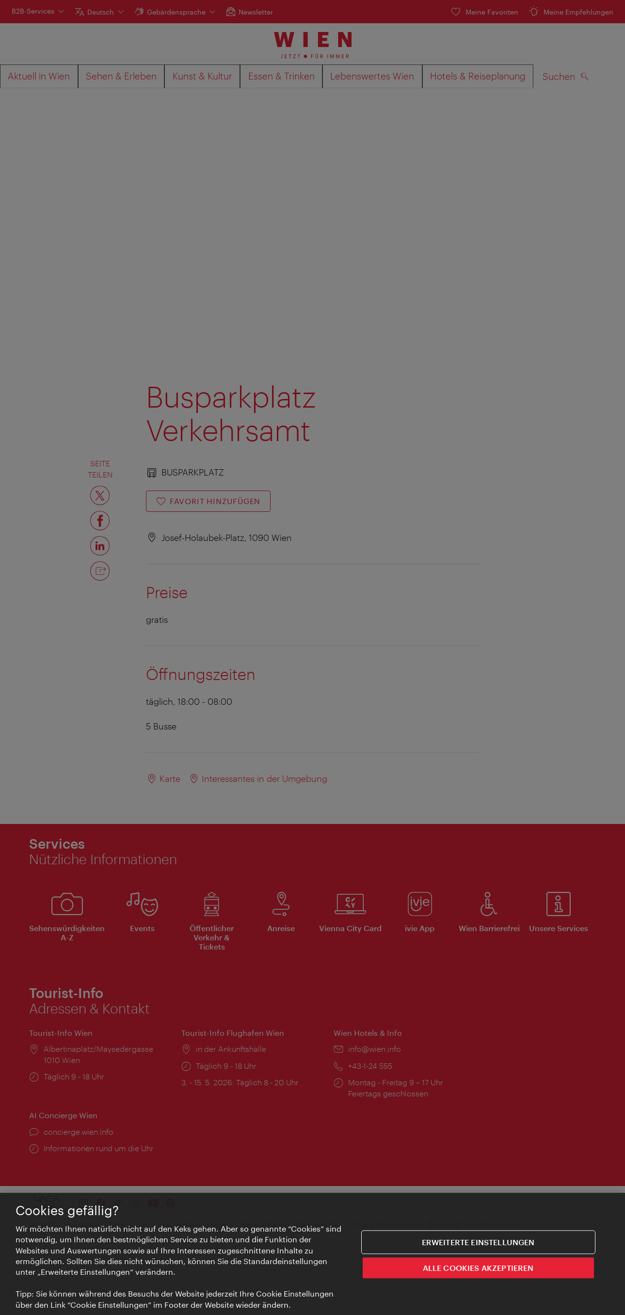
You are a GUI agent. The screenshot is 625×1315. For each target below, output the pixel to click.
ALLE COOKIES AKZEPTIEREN (478, 1269)
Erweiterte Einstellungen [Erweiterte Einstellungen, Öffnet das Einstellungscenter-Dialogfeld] (478, 1243)
